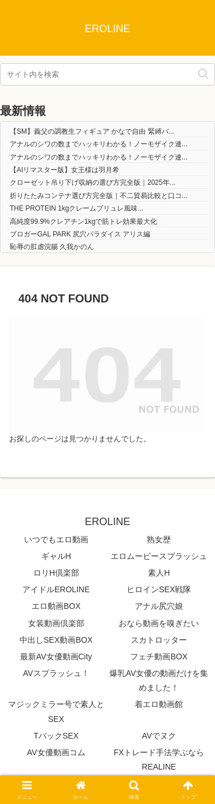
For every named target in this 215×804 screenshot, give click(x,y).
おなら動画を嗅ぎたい (159, 623)
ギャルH (56, 556)
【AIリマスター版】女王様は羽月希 (64, 170)
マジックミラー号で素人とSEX (56, 711)
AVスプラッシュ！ (56, 673)
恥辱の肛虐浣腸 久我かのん (52, 247)
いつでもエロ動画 (56, 539)
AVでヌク (159, 735)
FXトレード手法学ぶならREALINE (159, 759)
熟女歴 (159, 539)
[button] (203, 73)
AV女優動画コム (56, 752)
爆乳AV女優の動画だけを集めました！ (159, 680)
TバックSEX (56, 735)
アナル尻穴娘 (159, 606)
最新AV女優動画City (56, 656)
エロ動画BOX (56, 606)
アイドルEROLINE (55, 589)
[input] (107, 74)
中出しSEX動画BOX (56, 639)
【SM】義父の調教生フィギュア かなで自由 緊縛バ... (92, 131)
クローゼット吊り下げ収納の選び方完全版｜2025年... (92, 182)
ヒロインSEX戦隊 (159, 589)
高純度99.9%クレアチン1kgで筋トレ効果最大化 (83, 221)
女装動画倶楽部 (56, 623)
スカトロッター (159, 639)
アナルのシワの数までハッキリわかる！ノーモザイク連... (98, 144)
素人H (159, 572)
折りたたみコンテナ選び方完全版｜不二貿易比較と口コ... (98, 196)
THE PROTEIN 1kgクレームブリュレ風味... (76, 208)
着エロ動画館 (159, 704)
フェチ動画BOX (158, 656)
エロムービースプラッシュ (159, 556)
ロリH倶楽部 (56, 572)
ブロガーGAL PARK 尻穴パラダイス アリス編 (80, 234)
